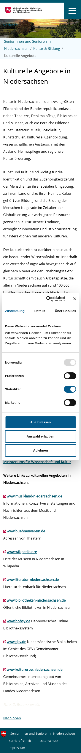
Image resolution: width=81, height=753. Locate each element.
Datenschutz (49, 741)
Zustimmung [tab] (15, 311)
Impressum (17, 748)
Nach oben (12, 718)
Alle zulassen (40, 422)
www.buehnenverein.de (26, 531)
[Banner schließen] (74, 298)
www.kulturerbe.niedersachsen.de (34, 669)
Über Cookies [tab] (65, 311)
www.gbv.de (16, 641)
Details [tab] (39, 311)
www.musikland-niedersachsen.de (34, 496)
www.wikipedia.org (22, 551)
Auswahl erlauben (40, 436)
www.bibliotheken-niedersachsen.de (36, 600)
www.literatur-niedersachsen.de (33, 579)
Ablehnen (40, 450)
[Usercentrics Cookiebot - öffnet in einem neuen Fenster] (48, 299)
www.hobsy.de (18, 621)
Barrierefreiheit (20, 741)
